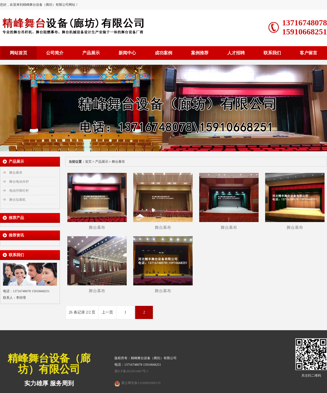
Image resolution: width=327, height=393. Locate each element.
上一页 (107, 312)
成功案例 (163, 53)
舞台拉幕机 (17, 200)
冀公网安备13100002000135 (141, 383)
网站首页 (18, 53)
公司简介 (54, 53)
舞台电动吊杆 (19, 182)
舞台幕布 (15, 173)
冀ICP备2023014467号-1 (131, 371)
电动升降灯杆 (19, 191)
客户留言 (308, 53)
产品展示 (91, 53)
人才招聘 (236, 53)
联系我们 (272, 53)
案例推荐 (199, 53)
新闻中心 (127, 53)
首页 (88, 162)
